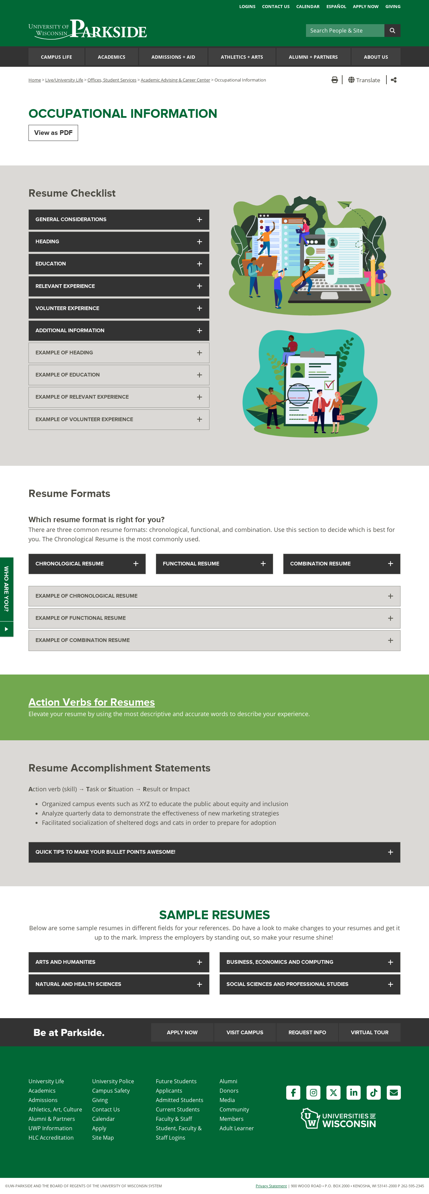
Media (227, 1100)
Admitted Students (179, 1100)
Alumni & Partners (51, 1119)
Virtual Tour (369, 1032)
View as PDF (53, 133)
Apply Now (366, 6)
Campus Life (56, 57)
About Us (376, 57)
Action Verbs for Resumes (91, 702)
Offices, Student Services (111, 80)
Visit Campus (245, 1032)
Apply (99, 1128)
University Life (46, 1081)
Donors (229, 1090)
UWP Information (50, 1128)
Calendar (308, 6)
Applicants (169, 1090)
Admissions (43, 1100)
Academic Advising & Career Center (175, 80)
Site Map (103, 1137)
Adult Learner (237, 1128)
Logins (247, 6)
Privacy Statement (271, 1185)
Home (34, 80)
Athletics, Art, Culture (55, 1109)
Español (336, 6)
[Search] (345, 30)
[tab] (119, 220)
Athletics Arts (242, 57)
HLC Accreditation (51, 1137)
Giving (393, 6)
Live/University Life (64, 80)
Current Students (178, 1109)
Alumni (228, 1081)
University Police (113, 1081)
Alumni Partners (313, 57)
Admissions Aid (173, 57)
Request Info (307, 1032)
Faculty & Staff (174, 1119)
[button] (365, 79)
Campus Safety (111, 1090)
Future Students (176, 1081)
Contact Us (276, 6)
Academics (111, 57)
